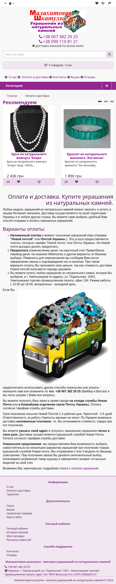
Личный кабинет (17, 528)
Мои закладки (15, 536)
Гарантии (13, 494)
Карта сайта (14, 517)
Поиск (10, 506)
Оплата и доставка (35, 77)
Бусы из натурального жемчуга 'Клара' (28, 156)
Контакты (59, 77)
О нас (13, 77)
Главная (12, 96)
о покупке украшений (83, 468)
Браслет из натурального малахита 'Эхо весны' (87, 156)
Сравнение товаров (19, 513)
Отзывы (89, 77)
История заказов (17, 532)
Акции (75, 77)
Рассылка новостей (19, 540)
